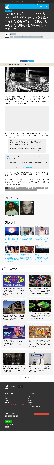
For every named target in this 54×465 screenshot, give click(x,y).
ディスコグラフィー (33, 36)
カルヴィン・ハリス (24, 187)
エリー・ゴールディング (27, 189)
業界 (11, 36)
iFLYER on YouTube (14, 416)
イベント (24, 36)
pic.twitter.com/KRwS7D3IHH (31, 164)
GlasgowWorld (8, 189)
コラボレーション (40, 187)
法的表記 (30, 402)
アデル (30, 187)
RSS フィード (17, 416)
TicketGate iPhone (8, 427)
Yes (28, 64)
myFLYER (7, 402)
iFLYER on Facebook (9, 416)
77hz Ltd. (21, 386)
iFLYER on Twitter (6, 416)
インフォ (30, 396)
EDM (41, 36)
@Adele (41, 157)
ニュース (9, 10)
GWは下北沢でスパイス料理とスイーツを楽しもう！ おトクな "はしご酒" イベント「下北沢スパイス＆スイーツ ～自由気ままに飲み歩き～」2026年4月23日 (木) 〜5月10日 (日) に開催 (40, 343)
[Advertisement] (27, 49)
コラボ (34, 187)
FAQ (29, 398)
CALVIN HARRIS (11, 187)
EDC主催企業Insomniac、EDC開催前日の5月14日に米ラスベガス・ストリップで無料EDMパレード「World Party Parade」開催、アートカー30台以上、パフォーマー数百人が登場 (14, 292)
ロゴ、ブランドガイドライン (35, 406)
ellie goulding (19, 189)
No (31, 64)
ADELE (17, 187)
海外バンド (17, 36)
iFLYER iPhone (6, 427)
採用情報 (30, 404)
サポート (30, 400)
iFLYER (6, 386)
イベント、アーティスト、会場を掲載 (14, 404)
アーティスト (8, 398)
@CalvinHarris (11, 157)
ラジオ (46, 187)
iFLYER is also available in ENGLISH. (41, 413)
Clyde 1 (13, 189)
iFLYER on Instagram (11, 416)
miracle (35, 189)
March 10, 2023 (27, 168)
